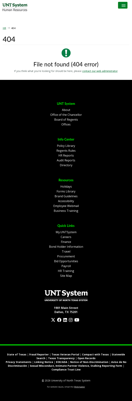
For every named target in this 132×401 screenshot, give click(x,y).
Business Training (66, 211)
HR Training (66, 271)
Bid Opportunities (66, 261)
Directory (66, 165)
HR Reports (66, 155)
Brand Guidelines (66, 196)
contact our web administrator (100, 71)
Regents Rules (66, 151)
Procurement (66, 256)
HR (4, 28)
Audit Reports (66, 160)
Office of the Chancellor (66, 115)
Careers (66, 237)
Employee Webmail (66, 206)
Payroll (66, 266)
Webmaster (79, 387)
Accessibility (66, 201)
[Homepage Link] (66, 295)
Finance (66, 242)
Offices (66, 124)
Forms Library (66, 191)
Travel (66, 251)
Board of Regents (66, 120)
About (66, 110)
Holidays (66, 186)
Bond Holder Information (66, 247)
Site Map (66, 276)
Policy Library (66, 146)
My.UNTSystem (66, 232)
